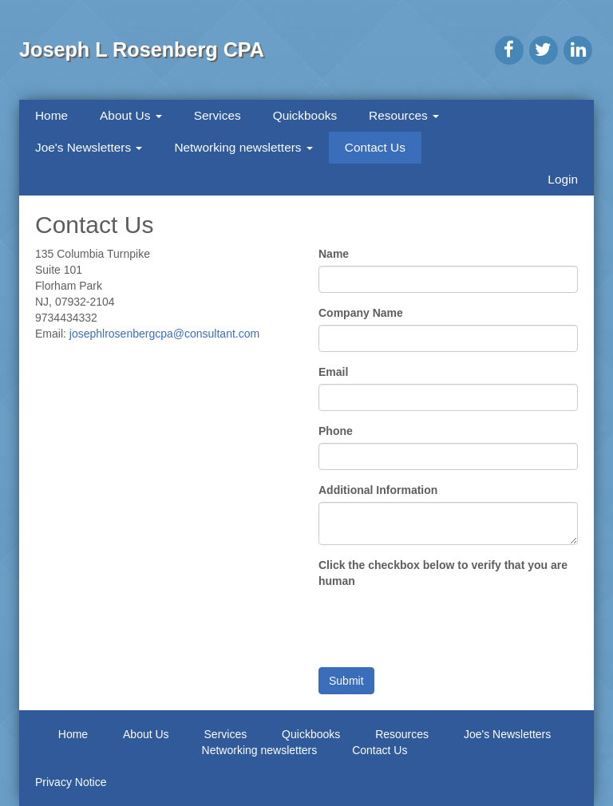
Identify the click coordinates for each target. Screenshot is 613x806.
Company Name (360, 312)
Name (333, 253)
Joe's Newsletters (88, 147)
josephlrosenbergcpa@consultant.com (164, 333)
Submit (346, 680)
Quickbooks (305, 115)
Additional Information (377, 490)
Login (563, 179)
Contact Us (375, 147)
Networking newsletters (243, 147)
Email (333, 371)
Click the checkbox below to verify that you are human (443, 573)
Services (217, 115)
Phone (335, 431)
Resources (404, 115)
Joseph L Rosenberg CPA (141, 49)
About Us (131, 115)
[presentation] (439, 624)
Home (51, 115)
